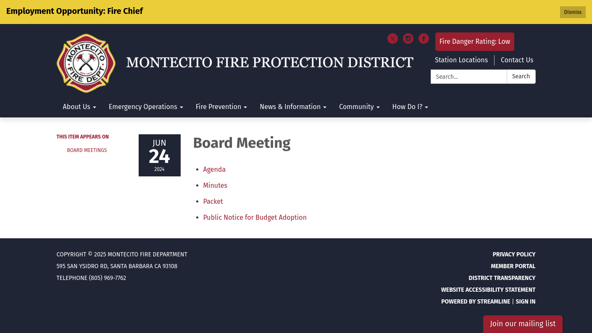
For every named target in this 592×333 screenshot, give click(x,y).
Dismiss (572, 12)
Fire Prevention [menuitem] (219, 107)
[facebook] (423, 41)
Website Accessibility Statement (488, 289)
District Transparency (502, 278)
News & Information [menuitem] (290, 107)
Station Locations (461, 60)
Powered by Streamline (475, 301)
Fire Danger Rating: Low (474, 41)
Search (521, 76)
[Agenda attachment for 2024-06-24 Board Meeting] (214, 169)
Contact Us (517, 60)
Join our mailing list (522, 324)
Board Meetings (87, 150)
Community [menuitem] (356, 107)
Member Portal (513, 266)
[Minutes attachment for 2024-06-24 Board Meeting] (215, 185)
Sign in (525, 301)
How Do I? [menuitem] (407, 107)
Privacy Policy (514, 254)
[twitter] (392, 41)
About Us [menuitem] (76, 107)
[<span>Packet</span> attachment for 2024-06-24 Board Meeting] (213, 201)
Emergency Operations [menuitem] (143, 107)
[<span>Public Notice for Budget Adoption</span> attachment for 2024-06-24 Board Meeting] (255, 217)
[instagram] (408, 41)
